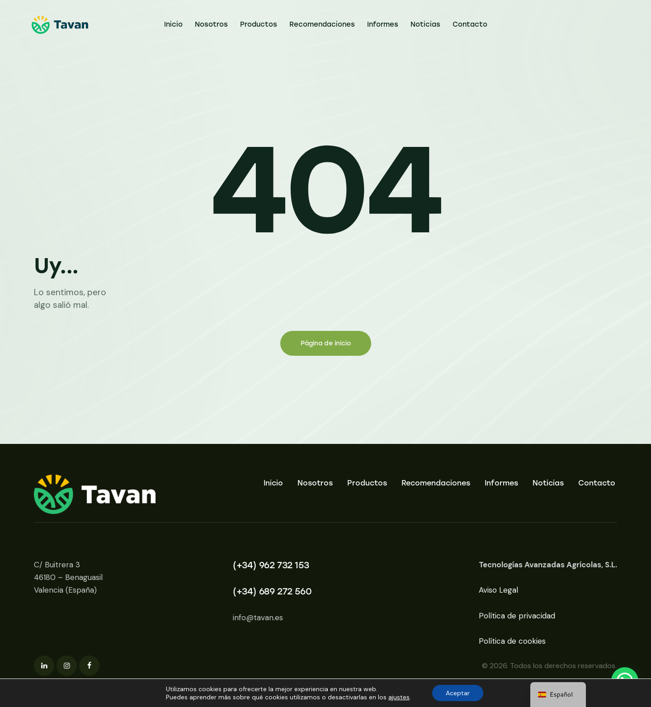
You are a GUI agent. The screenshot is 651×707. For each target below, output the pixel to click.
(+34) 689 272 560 (272, 591)
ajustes (399, 697)
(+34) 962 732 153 (271, 565)
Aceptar (458, 693)
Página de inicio (326, 343)
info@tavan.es (258, 617)
